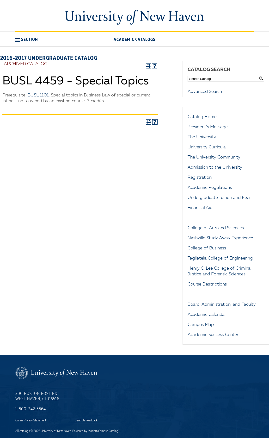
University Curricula (207, 147)
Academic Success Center (213, 335)
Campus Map (201, 325)
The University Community (214, 157)
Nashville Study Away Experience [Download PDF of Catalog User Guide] (220, 238)
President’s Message (208, 127)
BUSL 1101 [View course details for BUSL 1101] (38, 95)
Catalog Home (202, 117)
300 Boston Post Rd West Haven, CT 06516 (37, 396)
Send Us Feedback (86, 420)
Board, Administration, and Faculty (222, 304)
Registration (200, 177)
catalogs (24, 431)
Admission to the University (215, 167)
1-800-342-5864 (30, 409)
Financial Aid (200, 208)
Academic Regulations (210, 187)
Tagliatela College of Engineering (220, 258)
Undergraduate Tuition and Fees (219, 198)
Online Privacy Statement (30, 420)
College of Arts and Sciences (216, 228)
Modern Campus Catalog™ (104, 431)
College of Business (207, 248)
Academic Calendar (207, 314)
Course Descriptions (207, 284)
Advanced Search (205, 91)
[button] (26, 39)
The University (202, 137)
